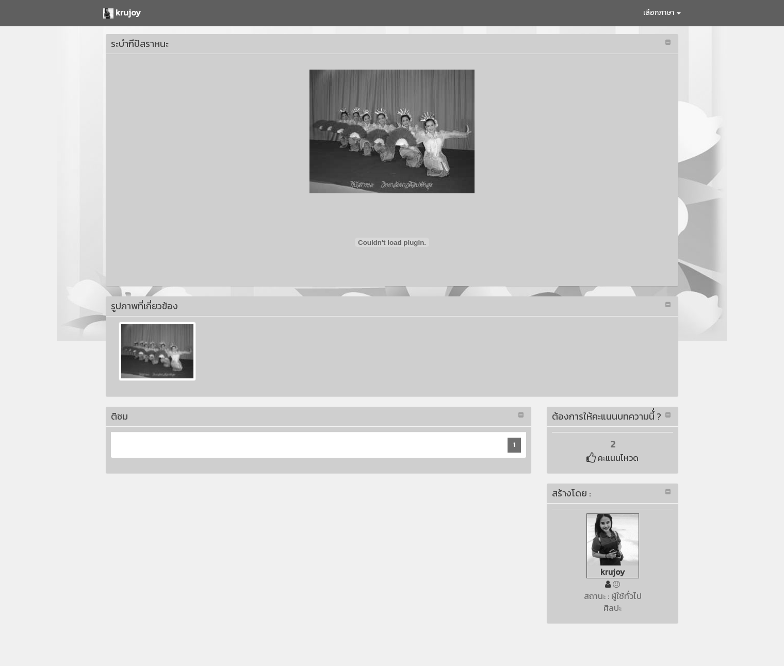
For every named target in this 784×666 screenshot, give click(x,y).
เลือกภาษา (662, 12)
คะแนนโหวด (612, 458)
